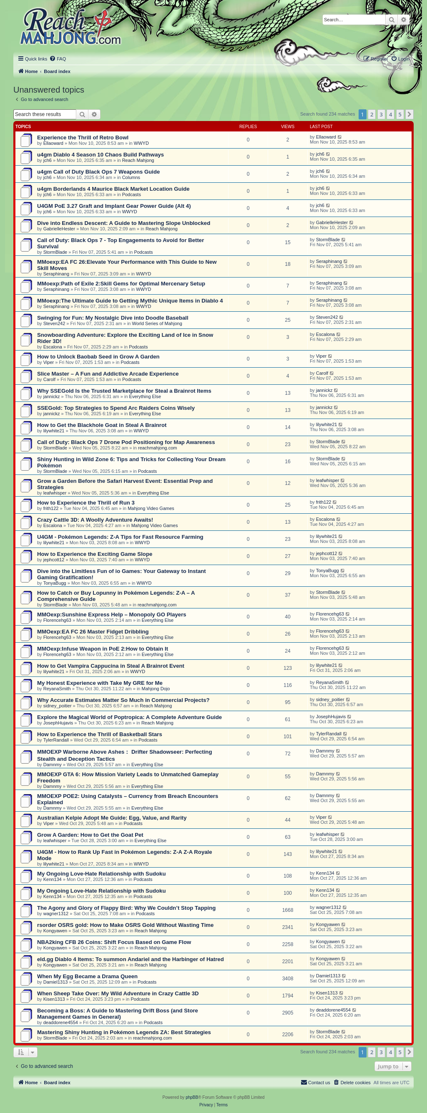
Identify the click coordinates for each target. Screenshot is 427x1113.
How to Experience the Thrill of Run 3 (86, 503)
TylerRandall (56, 739)
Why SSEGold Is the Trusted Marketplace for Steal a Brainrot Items (124, 391)
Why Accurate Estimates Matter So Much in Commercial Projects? (123, 700)
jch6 (47, 160)
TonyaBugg (54, 583)
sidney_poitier (57, 705)
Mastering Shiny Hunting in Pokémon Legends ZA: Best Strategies (124, 1032)
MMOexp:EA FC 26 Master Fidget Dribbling (93, 631)
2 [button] (371, 114)
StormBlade (55, 252)
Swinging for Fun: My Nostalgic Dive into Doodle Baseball (112, 318)
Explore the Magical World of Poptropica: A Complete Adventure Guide (129, 717)
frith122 (51, 508)
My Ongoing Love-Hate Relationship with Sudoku (101, 874)
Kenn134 (52, 879)
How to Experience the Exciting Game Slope (94, 554)
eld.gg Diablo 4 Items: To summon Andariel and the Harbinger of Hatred (130, 959)
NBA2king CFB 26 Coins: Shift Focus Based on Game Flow (114, 942)
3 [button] (381, 114)
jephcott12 (54, 559)
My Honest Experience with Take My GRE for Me (100, 683)
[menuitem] (57, 59)
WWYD (141, 143)
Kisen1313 (54, 999)
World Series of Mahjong (157, 323)
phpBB (192, 1097)
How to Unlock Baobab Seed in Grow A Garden (98, 356)
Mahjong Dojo (156, 688)
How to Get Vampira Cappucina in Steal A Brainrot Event (110, 666)
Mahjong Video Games (151, 508)
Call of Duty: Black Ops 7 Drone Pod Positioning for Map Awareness (126, 442)
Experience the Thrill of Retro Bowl (82, 137)
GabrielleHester (59, 228)
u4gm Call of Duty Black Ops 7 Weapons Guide (98, 172)
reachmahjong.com (157, 447)
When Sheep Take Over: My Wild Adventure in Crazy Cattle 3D (118, 993)
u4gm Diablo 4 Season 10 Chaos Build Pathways (100, 154)
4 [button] (390, 114)
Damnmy (52, 764)
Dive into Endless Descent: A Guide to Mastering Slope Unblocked (123, 223)
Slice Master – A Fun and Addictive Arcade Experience (108, 374)
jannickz (51, 396)
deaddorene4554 (60, 1022)
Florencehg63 (57, 620)
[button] (409, 114)
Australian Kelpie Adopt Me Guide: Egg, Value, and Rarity (112, 818)
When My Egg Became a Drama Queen (87, 976)
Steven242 (54, 323)
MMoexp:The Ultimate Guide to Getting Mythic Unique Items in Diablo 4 (130, 301)
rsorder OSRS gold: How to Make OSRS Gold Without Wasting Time (125, 925)
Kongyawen (55, 930)
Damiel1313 (55, 981)
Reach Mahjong (138, 160)
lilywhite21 (54, 430)
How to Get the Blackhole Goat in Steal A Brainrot (101, 425)
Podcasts (131, 194)
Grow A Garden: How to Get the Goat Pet (90, 835)
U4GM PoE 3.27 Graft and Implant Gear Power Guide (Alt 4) (114, 206)
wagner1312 (56, 913)
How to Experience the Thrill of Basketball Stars (99, 734)
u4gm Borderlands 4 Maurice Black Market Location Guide (113, 189)
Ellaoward (53, 143)
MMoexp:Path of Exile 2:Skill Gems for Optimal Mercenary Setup (121, 283)
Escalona (52, 346)
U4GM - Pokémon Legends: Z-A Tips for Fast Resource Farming (120, 537)
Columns (131, 177)
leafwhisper (55, 492)
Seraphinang (56, 273)
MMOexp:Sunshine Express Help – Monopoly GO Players (111, 614)
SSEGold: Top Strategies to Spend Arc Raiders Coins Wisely (116, 408)
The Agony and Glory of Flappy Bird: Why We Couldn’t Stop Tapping (126, 908)
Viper (48, 362)
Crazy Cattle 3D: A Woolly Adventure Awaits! (95, 520)
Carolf (49, 379)
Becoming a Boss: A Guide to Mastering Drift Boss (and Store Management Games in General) (117, 1013)
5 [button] (400, 114)
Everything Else (145, 396)
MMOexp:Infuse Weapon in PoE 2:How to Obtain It (102, 649)
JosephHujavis (58, 722)
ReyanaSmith (57, 688)
